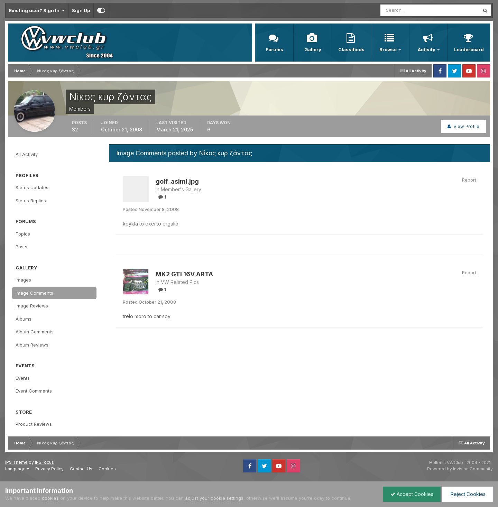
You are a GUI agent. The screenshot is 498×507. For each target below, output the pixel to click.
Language (17, 468)
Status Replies (31, 200)
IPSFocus (44, 462)
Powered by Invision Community (460, 468)
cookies (50, 498)
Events (23, 378)
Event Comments (34, 391)
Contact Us (81, 468)
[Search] (407, 10)
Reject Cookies (467, 494)
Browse (388, 49)
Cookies (107, 468)
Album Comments (35, 331)
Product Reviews (34, 424)
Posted (151, 209)
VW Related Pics (180, 282)
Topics (23, 234)
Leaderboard (469, 49)
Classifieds (351, 49)
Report (469, 180)
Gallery (312, 49)
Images (23, 280)
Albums (23, 319)
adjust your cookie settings (214, 498)
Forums (274, 49)
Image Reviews (32, 305)
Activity (427, 49)
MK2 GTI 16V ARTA (184, 274)
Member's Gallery (181, 189)
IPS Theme (16, 462)
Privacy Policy (49, 468)
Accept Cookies (411, 494)
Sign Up (81, 10)
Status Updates (32, 187)
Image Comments (34, 293)
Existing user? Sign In (37, 10)
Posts (21, 246)
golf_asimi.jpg (177, 181)
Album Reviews (32, 345)
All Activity (27, 154)
